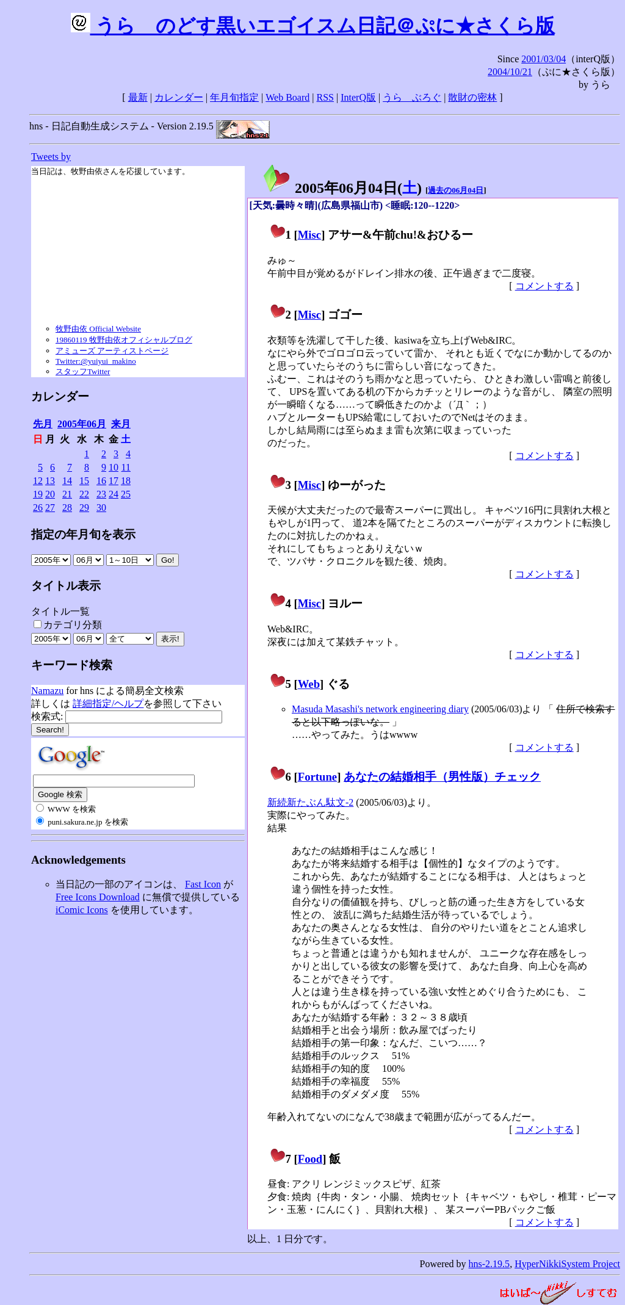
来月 (121, 424)
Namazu (47, 690)
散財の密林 (472, 97)
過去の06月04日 (455, 190)
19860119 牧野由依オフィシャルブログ (124, 339)
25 (126, 494)
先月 (42, 424)
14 (67, 480)
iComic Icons (82, 910)
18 (126, 480)
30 (101, 507)
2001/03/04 (543, 59)
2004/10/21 (510, 72)
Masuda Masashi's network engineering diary (380, 709)
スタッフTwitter (83, 371)
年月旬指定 (234, 97)
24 (113, 494)
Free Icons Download (98, 897)
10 (113, 467)
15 (84, 480)
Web (309, 684)
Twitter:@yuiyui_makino (96, 361)
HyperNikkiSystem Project (567, 1264)
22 (84, 494)
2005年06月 (81, 424)
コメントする (544, 286)
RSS (325, 97)
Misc (309, 234)
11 (126, 467)
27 (50, 507)
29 (84, 507)
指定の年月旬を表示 (83, 534)
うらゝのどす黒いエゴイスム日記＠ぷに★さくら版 (313, 26)
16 (101, 480)
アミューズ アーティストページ (112, 350)
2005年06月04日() (342, 188)
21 (67, 494)
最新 (138, 97)
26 (38, 507)
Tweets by (51, 156)
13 (50, 480)
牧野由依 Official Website (98, 328)
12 (38, 480)
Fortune (317, 776)
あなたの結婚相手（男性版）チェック (442, 776)
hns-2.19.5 (489, 1264)
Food (310, 1158)
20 (50, 494)
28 (67, 507)
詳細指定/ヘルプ (108, 703)
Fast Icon (203, 884)
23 (101, 494)
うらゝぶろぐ (412, 97)
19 (38, 494)
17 (113, 480)
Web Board (287, 97)
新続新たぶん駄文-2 (310, 802)
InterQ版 (358, 97)
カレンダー (178, 97)
